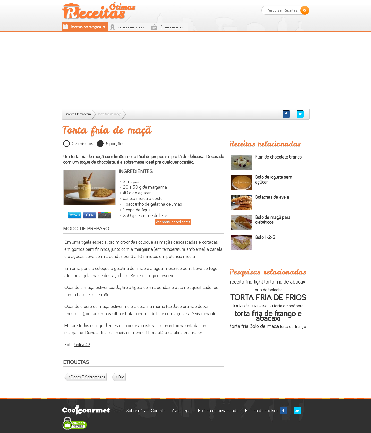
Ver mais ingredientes (173, 222)
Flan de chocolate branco (278, 157)
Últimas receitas (171, 27)
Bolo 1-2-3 (265, 237)
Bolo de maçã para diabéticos (272, 220)
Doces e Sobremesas (88, 377)
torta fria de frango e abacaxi (267, 316)
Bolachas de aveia (272, 197)
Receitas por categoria (86, 27)
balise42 (82, 345)
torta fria (239, 326)
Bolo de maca (264, 326)
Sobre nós (136, 411)
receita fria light (246, 282)
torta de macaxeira (253, 305)
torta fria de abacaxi (285, 282)
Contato (158, 411)
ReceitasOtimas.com (78, 114)
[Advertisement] (185, 70)
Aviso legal (182, 411)
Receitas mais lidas (131, 27)
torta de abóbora (288, 306)
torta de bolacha (268, 290)
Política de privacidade (218, 411)
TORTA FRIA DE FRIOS (268, 298)
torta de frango (293, 326)
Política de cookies (262, 411)
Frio (121, 377)
